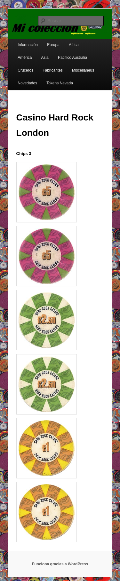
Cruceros (25, 70)
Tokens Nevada (59, 83)
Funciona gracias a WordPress (60, 564)
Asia (44, 57)
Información (28, 45)
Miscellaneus (83, 70)
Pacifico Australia (72, 57)
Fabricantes (53, 70)
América (25, 57)
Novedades (27, 83)
